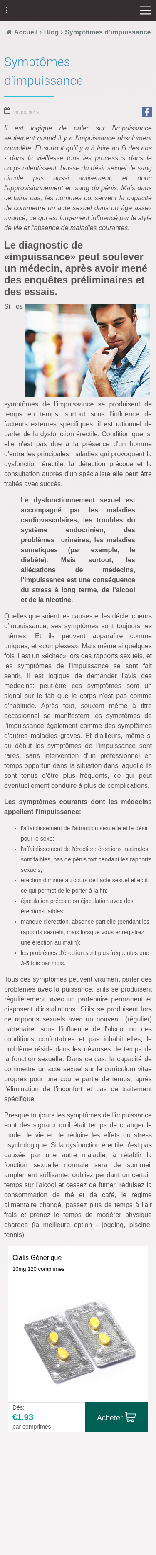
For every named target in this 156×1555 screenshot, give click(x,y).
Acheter (110, 1418)
